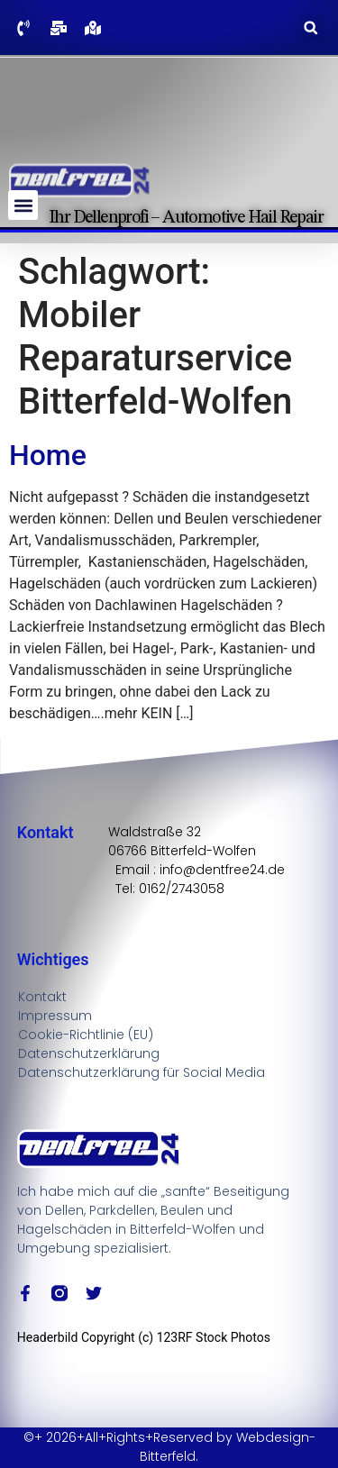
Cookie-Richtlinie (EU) (85, 1035)
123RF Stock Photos (213, 1337)
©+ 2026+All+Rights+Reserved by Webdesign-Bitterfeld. (169, 1446)
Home (48, 455)
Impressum (55, 1016)
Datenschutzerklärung (89, 1053)
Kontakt (42, 997)
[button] (310, 27)
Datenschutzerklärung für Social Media (141, 1072)
